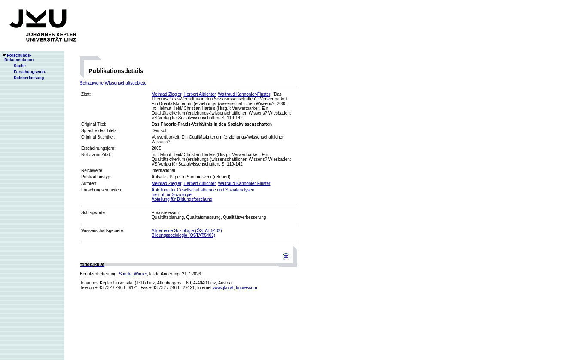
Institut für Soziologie (172, 194)
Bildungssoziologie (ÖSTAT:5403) (183, 235)
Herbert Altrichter (199, 94)
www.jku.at (223, 287)
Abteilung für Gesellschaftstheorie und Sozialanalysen (203, 190)
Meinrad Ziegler (166, 94)
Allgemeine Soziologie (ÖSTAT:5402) (187, 230)
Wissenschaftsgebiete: (102, 230)
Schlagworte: (93, 212)
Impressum (246, 287)
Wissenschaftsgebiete (125, 83)
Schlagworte (92, 83)
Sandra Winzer (133, 274)
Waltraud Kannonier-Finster (244, 94)
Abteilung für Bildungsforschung (182, 199)
